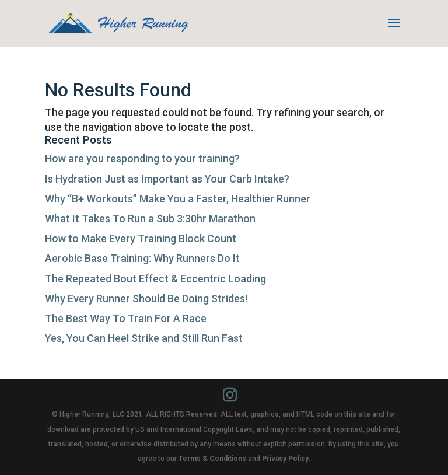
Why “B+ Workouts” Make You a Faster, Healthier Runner (177, 199)
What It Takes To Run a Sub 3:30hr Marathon (150, 218)
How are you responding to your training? (142, 158)
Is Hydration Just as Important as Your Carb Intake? (167, 179)
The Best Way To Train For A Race (125, 318)
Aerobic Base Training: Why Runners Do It (142, 258)
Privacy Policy (285, 459)
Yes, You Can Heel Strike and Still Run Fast (144, 338)
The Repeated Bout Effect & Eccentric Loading (155, 279)
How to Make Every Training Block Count (140, 238)
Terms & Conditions (212, 459)
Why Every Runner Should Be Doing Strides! (146, 298)
